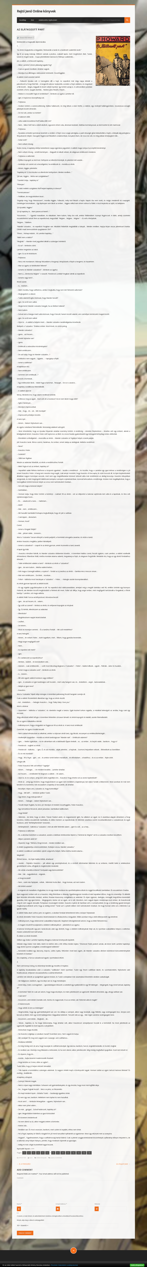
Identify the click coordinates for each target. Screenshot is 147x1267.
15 (89, 1153)
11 (68, 1153)
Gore (31, 1158)
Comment (20, 1178)
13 (78, 1153)
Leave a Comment (56, 1158)
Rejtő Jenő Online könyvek (36, 11)
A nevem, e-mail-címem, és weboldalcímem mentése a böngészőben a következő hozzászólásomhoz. (50, 1216)
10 (63, 1153)
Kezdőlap (22, 20)
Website (97, 1204)
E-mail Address (61, 1204)
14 (84, 1153)
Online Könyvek (41, 1158)
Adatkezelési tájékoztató (48, 20)
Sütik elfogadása (137, 1265)
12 (73, 1153)
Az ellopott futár (123, 1164)
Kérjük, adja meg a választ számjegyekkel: (30, 1220)
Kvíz (32, 20)
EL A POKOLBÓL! (24, 1164)
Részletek (54, 1265)
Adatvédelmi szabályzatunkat (68, 1265)
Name (19, 1204)
